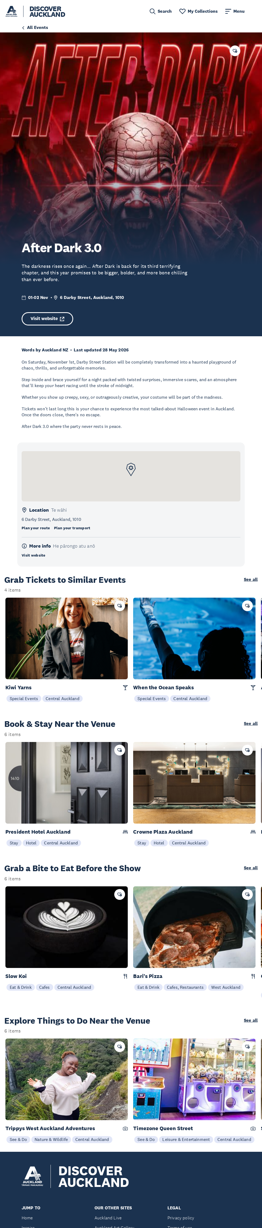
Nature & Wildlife (51, 1139)
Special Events (24, 698)
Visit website (47, 318)
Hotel (31, 843)
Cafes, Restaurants (185, 987)
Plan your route (36, 527)
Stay (14, 843)
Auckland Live (108, 1218)
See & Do (18, 1139)
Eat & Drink (21, 987)
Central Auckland (62, 698)
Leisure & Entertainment (186, 1139)
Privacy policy (180, 1218)
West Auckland (225, 987)
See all (251, 579)
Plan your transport (72, 527)
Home (27, 1218)
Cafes (44, 987)
